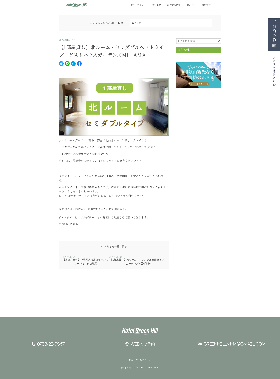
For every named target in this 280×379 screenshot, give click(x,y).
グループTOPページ (140, 360)
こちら (74, 224)
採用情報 (206, 4)
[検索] (218, 41)
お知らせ (191, 4)
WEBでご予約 (140, 344)
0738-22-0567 (48, 344)
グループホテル (138, 4)
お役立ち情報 (174, 4)
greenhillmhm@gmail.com (231, 344)
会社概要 (156, 4)
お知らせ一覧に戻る (115, 246)
